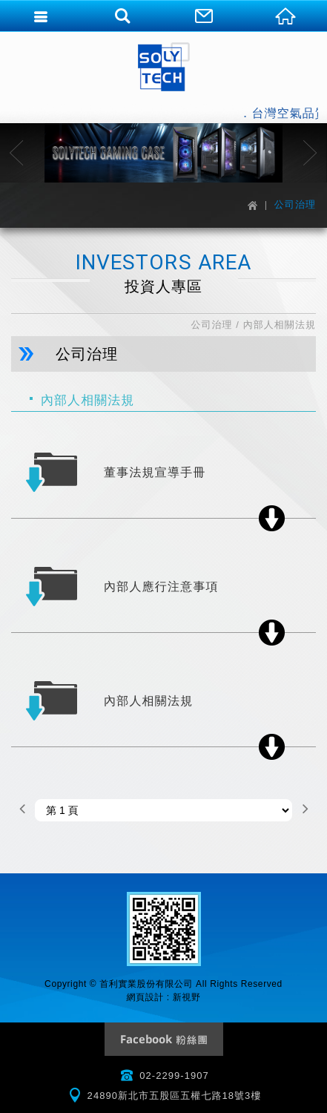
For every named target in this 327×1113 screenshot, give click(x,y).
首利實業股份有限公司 (164, 67)
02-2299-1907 (174, 1075)
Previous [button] (16, 152)
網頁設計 (144, 997)
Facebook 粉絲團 (164, 1039)
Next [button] (310, 152)
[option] (163, 153)
